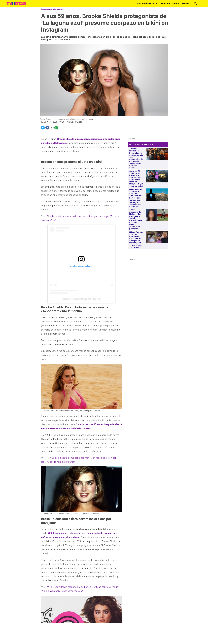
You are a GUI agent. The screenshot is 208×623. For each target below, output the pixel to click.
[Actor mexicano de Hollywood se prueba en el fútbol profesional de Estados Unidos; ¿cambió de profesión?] (157, 215)
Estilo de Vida (163, 3)
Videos (175, 3)
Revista (185, 3)
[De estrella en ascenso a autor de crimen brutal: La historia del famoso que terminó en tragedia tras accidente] (157, 194)
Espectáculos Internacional (52, 9)
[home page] (16, 3)
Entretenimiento (145, 3)
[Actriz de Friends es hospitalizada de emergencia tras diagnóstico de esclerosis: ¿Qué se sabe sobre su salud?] (157, 154)
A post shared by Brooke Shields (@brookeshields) (81, 299)
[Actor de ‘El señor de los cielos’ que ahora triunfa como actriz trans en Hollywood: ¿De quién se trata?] (157, 176)
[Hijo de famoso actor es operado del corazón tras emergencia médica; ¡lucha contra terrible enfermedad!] (157, 237)
